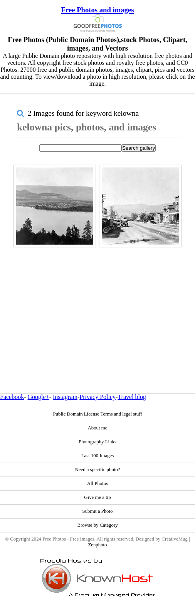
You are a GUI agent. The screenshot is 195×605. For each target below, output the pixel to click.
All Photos (97, 483)
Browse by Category (97, 525)
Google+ (38, 397)
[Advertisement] (97, 304)
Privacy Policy (97, 397)
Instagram (65, 397)
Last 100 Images (97, 455)
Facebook (12, 397)
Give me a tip (97, 497)
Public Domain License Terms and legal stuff (97, 414)
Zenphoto (97, 545)
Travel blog (132, 397)
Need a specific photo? (97, 469)
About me (98, 428)
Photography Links (97, 441)
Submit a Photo (97, 511)
